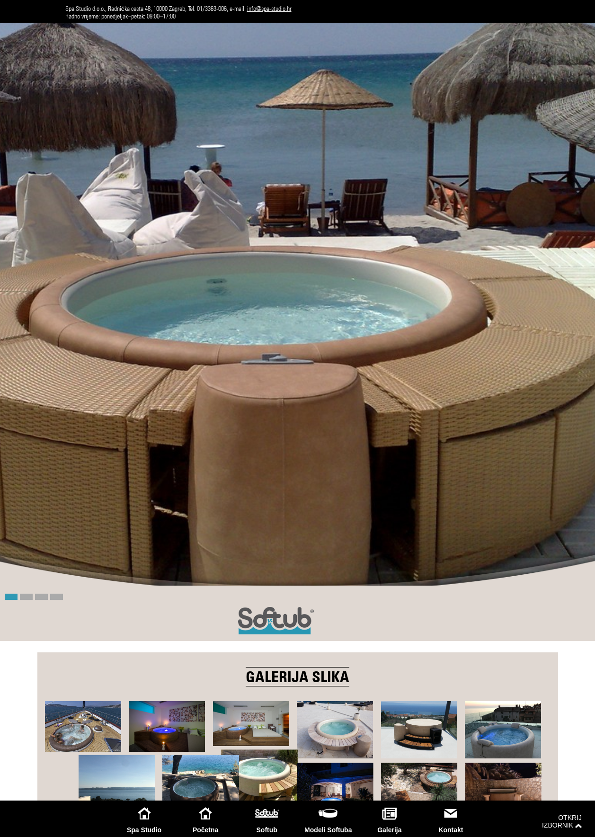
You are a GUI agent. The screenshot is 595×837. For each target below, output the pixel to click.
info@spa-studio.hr (269, 8)
